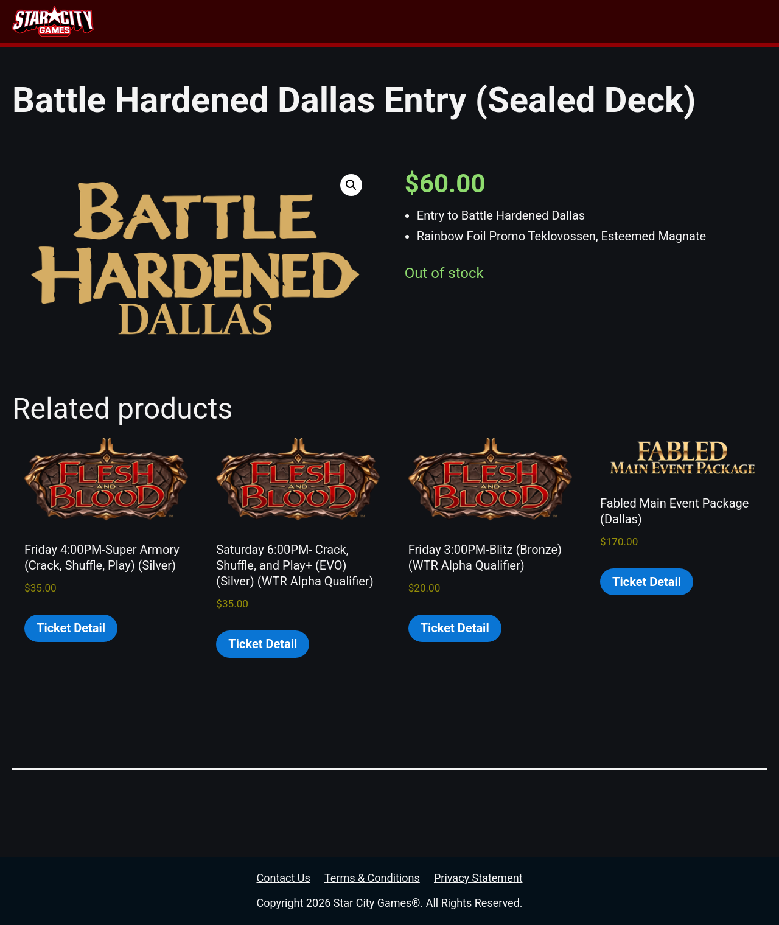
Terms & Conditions (372, 877)
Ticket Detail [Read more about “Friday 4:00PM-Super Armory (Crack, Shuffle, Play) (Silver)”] (71, 628)
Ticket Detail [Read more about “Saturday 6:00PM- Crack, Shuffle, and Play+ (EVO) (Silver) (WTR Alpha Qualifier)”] (262, 644)
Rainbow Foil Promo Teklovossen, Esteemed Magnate (561, 236)
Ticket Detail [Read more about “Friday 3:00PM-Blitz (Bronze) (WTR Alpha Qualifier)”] (455, 628)
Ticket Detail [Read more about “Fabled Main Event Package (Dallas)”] (646, 581)
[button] (351, 185)
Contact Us (283, 877)
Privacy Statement (478, 877)
